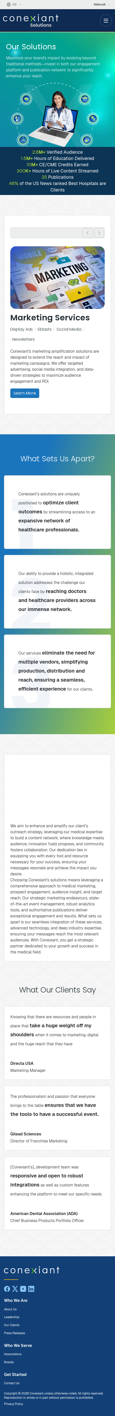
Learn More (25, 393)
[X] (15, 1289)
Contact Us (11, 1383)
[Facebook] (7, 1289)
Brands (9, 1362)
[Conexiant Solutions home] (57, 1269)
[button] (87, 233)
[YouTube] (23, 1289)
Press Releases (14, 1333)
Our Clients (11, 1325)
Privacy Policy (13, 1404)
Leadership (11, 1317)
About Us (10, 1309)
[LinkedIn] (31, 1289)
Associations (13, 1354)
